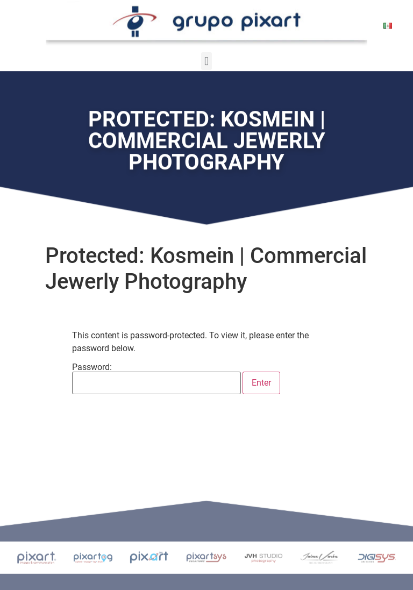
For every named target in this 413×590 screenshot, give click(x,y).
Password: (156, 378)
